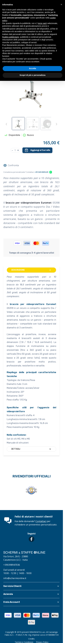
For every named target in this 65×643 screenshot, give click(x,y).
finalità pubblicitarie (10, 37)
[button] (31, 586)
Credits (31, 638)
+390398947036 (11, 564)
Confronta (11, 165)
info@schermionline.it (14, 578)
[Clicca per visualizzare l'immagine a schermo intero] (31, 86)
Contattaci (40, 521)
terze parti (42, 23)
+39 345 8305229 (41, 172)
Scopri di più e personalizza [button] (32, 75)
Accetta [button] (32, 68)
